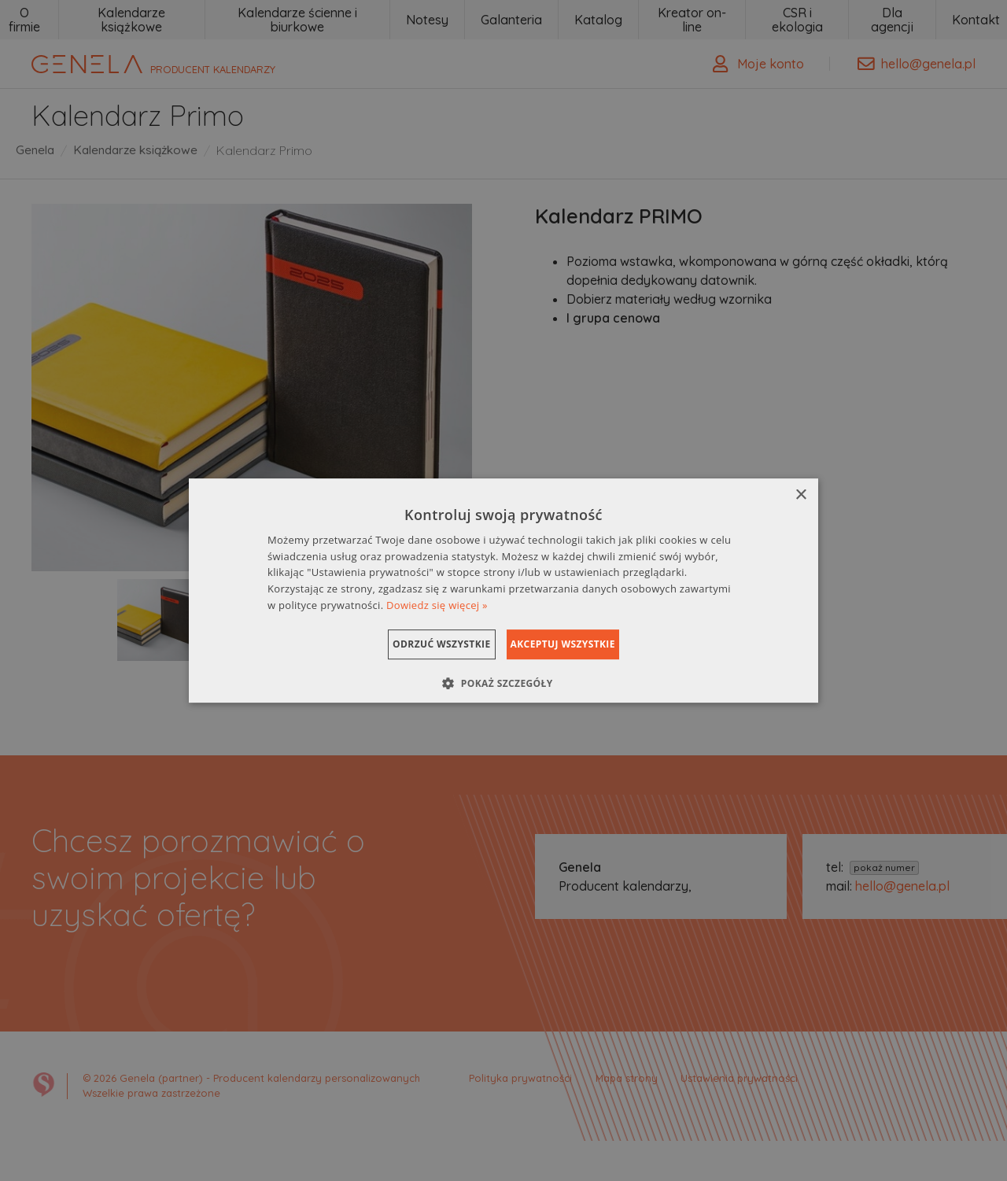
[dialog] (503, 590)
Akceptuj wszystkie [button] (582, 644)
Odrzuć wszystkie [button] (421, 644)
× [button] (800, 495)
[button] (503, 683)
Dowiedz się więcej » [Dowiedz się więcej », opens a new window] (437, 605)
